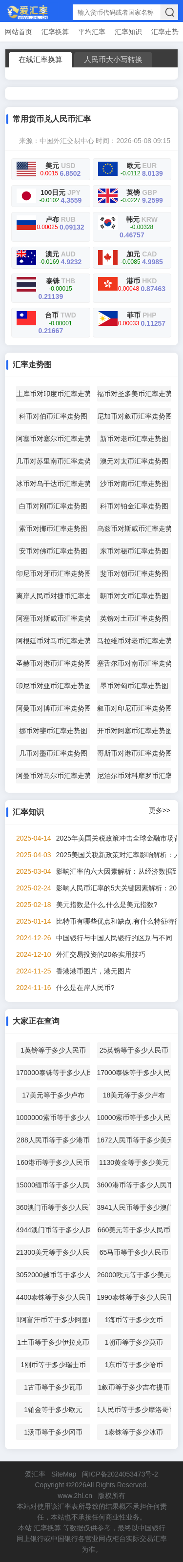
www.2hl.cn (75, 1495)
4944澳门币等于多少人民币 (53, 1230)
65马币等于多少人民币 (134, 1252)
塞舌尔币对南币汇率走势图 (134, 663)
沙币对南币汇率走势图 (134, 483)
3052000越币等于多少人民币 (53, 1275)
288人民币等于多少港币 (53, 1140)
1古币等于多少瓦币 (53, 1387)
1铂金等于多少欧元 (53, 1410)
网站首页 (18, 32)
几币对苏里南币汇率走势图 (53, 461)
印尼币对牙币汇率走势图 (53, 573)
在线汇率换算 (40, 59)
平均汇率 (91, 32)
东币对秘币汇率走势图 (134, 551)
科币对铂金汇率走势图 (134, 506)
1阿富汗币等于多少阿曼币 (53, 1320)
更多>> (159, 810)
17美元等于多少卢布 (53, 1095)
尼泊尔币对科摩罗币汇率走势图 (134, 776)
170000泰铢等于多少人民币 (53, 1073)
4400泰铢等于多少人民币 (53, 1297)
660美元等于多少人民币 (134, 1230)
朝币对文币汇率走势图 (134, 596)
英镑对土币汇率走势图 (134, 618)
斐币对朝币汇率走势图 (134, 573)
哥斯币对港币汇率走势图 (134, 753)
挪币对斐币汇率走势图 (53, 731)
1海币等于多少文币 (134, 1320)
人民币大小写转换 (113, 59)
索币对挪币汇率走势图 (53, 528)
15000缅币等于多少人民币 (53, 1185)
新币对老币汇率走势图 (134, 439)
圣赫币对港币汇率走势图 (53, 663)
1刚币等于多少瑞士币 (53, 1365)
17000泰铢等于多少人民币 (134, 1073)
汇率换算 (55, 32)
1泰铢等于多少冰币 (134, 1432)
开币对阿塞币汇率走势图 (134, 731)
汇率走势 (165, 32)
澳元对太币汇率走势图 (134, 461)
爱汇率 (35, 1474)
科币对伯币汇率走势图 (53, 416)
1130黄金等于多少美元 (134, 1162)
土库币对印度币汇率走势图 (53, 394)
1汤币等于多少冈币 (53, 1432)
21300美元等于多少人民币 (53, 1252)
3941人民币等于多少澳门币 (134, 1207)
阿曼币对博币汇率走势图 (53, 708)
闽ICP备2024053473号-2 (120, 1474)
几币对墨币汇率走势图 (53, 753)
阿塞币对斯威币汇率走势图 (53, 618)
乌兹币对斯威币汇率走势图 (134, 528)
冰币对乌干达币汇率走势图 (53, 483)
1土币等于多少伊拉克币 (53, 1342)
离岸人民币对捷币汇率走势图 (53, 596)
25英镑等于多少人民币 (134, 1050)
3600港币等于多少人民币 (134, 1185)
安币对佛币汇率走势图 (53, 551)
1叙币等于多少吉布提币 (134, 1387)
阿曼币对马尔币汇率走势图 (53, 776)
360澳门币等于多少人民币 (53, 1207)
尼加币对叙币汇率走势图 (134, 416)
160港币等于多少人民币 (53, 1162)
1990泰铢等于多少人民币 (134, 1297)
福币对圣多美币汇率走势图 (134, 394)
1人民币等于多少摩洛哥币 (134, 1410)
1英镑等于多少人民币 (53, 1050)
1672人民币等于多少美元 (134, 1140)
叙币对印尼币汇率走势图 (134, 708)
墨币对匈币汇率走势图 (134, 686)
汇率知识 (128, 32)
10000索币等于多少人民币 (134, 1117)
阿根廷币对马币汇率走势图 (53, 641)
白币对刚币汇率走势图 (53, 506)
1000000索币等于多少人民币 (53, 1117)
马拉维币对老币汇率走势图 (134, 641)
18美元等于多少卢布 (134, 1095)
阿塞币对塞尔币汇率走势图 (53, 439)
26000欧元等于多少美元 (134, 1275)
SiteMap (63, 1474)
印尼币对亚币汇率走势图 (53, 686)
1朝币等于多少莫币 (134, 1342)
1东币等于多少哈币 (134, 1365)
